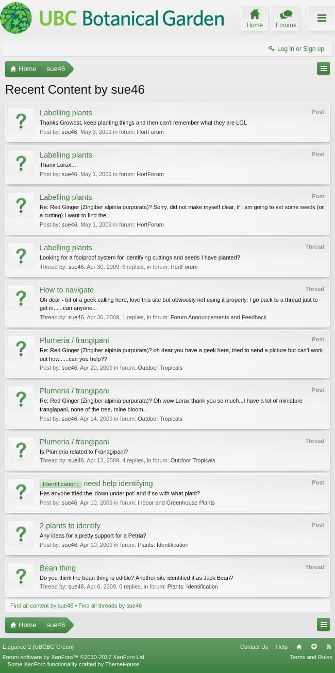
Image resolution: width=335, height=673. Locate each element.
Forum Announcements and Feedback (219, 317)
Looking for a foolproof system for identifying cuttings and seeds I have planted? (140, 257)
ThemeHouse (122, 664)
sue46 (69, 132)
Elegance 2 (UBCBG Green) (38, 647)
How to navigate (67, 290)
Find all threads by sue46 (110, 605)
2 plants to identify (70, 526)
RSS (328, 646)
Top (313, 646)
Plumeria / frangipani (74, 340)
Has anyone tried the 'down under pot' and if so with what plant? (120, 493)
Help (282, 647)
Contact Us (254, 647)
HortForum (150, 132)
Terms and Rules (311, 657)
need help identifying (96, 483)
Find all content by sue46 (41, 605)
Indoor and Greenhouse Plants (176, 502)
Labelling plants (66, 113)
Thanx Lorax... (58, 165)
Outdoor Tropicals (160, 368)
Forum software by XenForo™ (74, 657)
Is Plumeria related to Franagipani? (84, 451)
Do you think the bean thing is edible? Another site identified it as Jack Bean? (136, 578)
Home (299, 646)
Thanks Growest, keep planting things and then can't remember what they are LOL (143, 122)
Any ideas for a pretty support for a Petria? (93, 535)
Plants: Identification (163, 545)
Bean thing (58, 568)
